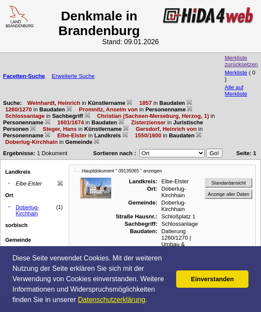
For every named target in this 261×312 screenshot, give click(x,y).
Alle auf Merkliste (236, 90)
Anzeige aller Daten (228, 194)
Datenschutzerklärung (111, 299)
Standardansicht (228, 182)
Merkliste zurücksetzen (241, 61)
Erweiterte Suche (73, 76)
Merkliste (236, 72)
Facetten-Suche (24, 76)
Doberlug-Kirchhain (27, 211)
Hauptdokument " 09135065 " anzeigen (122, 170)
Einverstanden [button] (212, 279)
